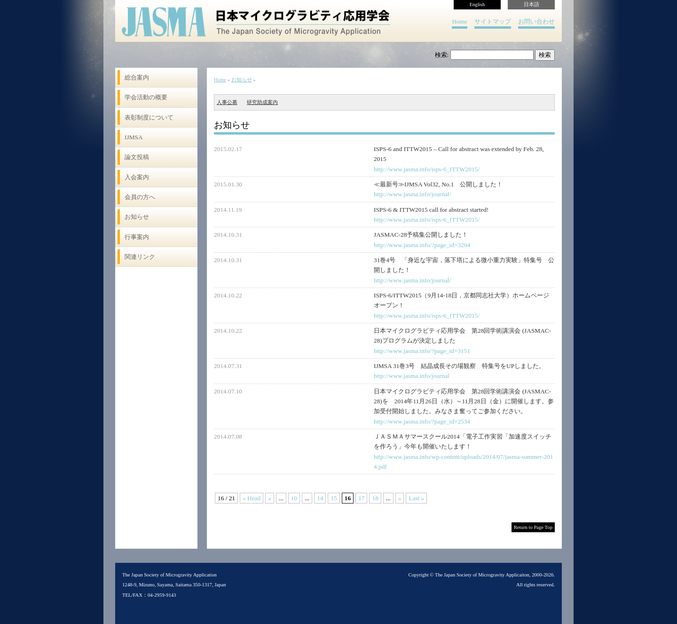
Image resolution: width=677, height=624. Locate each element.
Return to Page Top (533, 527)
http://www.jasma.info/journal (411, 375)
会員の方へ (140, 196)
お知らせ (137, 216)
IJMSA (134, 137)
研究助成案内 (262, 102)
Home (459, 21)
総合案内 (137, 77)
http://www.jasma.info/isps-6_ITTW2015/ (427, 169)
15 (334, 498)
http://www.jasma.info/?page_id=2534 (422, 421)
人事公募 (227, 102)
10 (294, 498)
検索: (442, 54)
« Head (251, 498)
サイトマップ (492, 21)
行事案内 (137, 236)
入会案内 (137, 177)
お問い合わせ (536, 21)
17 (361, 498)
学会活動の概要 (146, 97)
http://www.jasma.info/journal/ (412, 194)
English (477, 4)
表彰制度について (149, 117)
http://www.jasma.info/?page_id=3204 (422, 244)
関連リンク (140, 256)
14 (320, 498)
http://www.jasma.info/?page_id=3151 (422, 350)
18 (375, 498)
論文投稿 (137, 156)
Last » (416, 498)
